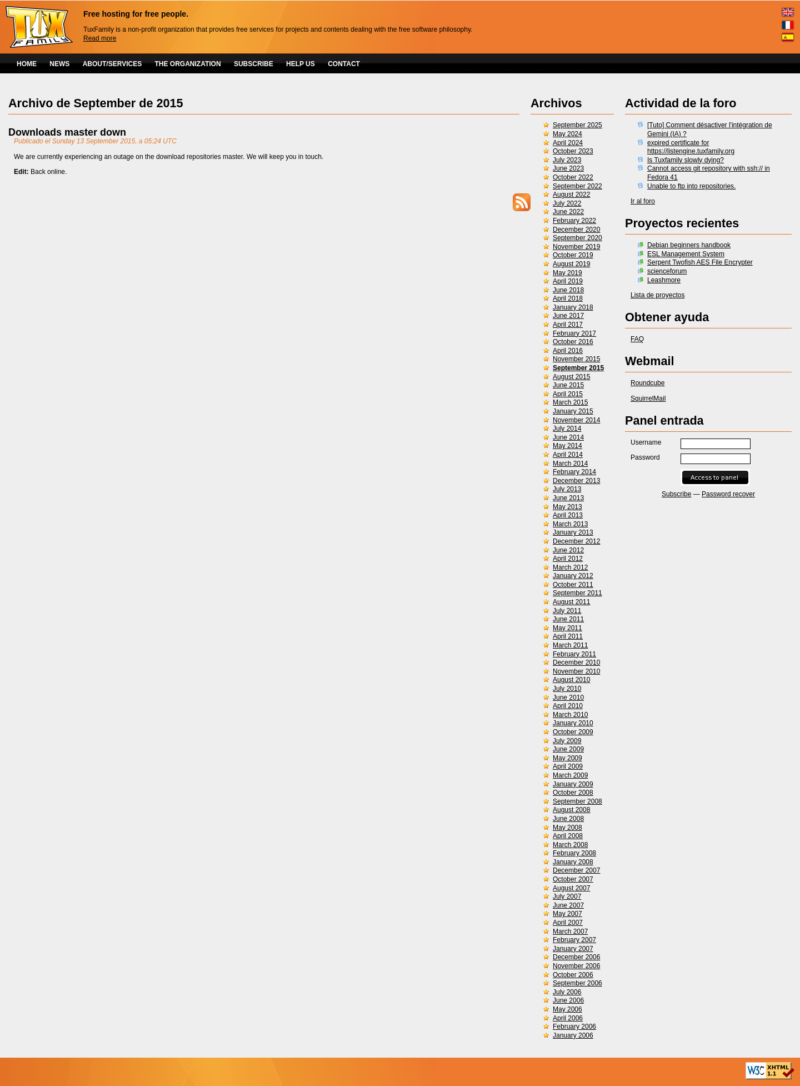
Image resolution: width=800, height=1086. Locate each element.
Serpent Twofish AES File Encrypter (700, 262)
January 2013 (573, 532)
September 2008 (577, 801)
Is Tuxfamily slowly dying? (685, 160)
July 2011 (567, 611)
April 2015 (568, 394)
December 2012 (576, 541)
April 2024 (568, 143)
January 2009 (573, 784)
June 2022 (568, 212)
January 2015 (573, 411)
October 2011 (573, 585)
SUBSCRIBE (253, 64)
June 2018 (568, 290)
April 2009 (568, 766)
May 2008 (567, 827)
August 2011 (571, 602)
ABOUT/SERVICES (112, 64)
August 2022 (571, 194)
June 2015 (568, 385)
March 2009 (570, 775)
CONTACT (344, 64)
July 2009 (567, 741)
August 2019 (571, 264)
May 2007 (567, 914)
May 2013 (567, 507)
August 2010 (571, 680)
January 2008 (573, 862)
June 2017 (568, 316)
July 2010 (567, 689)
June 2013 (568, 498)
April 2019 (568, 281)
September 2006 (577, 983)
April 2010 (568, 706)
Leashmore (664, 280)
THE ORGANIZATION (188, 64)
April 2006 (568, 1018)
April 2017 (568, 324)
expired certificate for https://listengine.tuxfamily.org (690, 147)
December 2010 (576, 662)
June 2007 (568, 905)
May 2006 (567, 1009)
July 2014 (567, 428)
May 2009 (567, 758)
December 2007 (576, 870)
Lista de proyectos (657, 295)
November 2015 (576, 359)
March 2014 (570, 463)
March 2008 (570, 845)
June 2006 (568, 1000)
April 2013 (568, 515)
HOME (27, 64)
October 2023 (573, 151)
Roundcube (647, 383)
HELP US (300, 64)
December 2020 (576, 229)
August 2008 (571, 810)
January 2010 (573, 723)
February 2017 (574, 333)
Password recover (728, 494)
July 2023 (567, 160)
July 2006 (567, 992)
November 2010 (576, 671)
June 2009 (568, 749)
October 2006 (573, 975)
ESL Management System (685, 254)
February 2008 (574, 853)
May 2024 (567, 134)
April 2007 (568, 922)
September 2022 (577, 186)
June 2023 (568, 168)
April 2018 (568, 298)
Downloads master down (67, 132)
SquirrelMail (648, 398)
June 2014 (568, 437)
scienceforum (667, 271)
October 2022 (573, 177)
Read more (99, 38)
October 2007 (573, 879)
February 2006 (574, 1026)
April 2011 (568, 636)
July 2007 (567, 896)
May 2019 (567, 273)
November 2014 (576, 420)
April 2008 (568, 836)
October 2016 (573, 342)
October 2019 (573, 255)
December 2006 (576, 957)
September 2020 (577, 238)
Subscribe (676, 494)
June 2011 (568, 619)
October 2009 (573, 732)
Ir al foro (643, 201)
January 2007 (573, 949)
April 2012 (568, 558)
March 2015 (570, 402)
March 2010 (570, 715)
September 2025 (577, 125)
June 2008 (568, 819)
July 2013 (567, 489)
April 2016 (568, 351)
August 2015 (571, 377)
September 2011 (577, 593)
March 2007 (570, 931)
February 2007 (574, 940)
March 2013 (570, 524)
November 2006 (576, 966)
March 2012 (570, 567)
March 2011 (570, 645)
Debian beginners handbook (689, 245)
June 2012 (568, 550)
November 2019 (576, 247)
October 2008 (573, 792)
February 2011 (574, 654)
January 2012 (573, 576)
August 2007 (571, 888)
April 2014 (568, 455)
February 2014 (574, 472)
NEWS (59, 64)
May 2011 (567, 628)
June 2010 (568, 697)
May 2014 (567, 446)
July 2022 (567, 203)
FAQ (637, 339)
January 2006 (573, 1035)
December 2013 (576, 481)
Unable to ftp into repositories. (691, 186)
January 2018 (573, 307)
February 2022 (574, 221)
